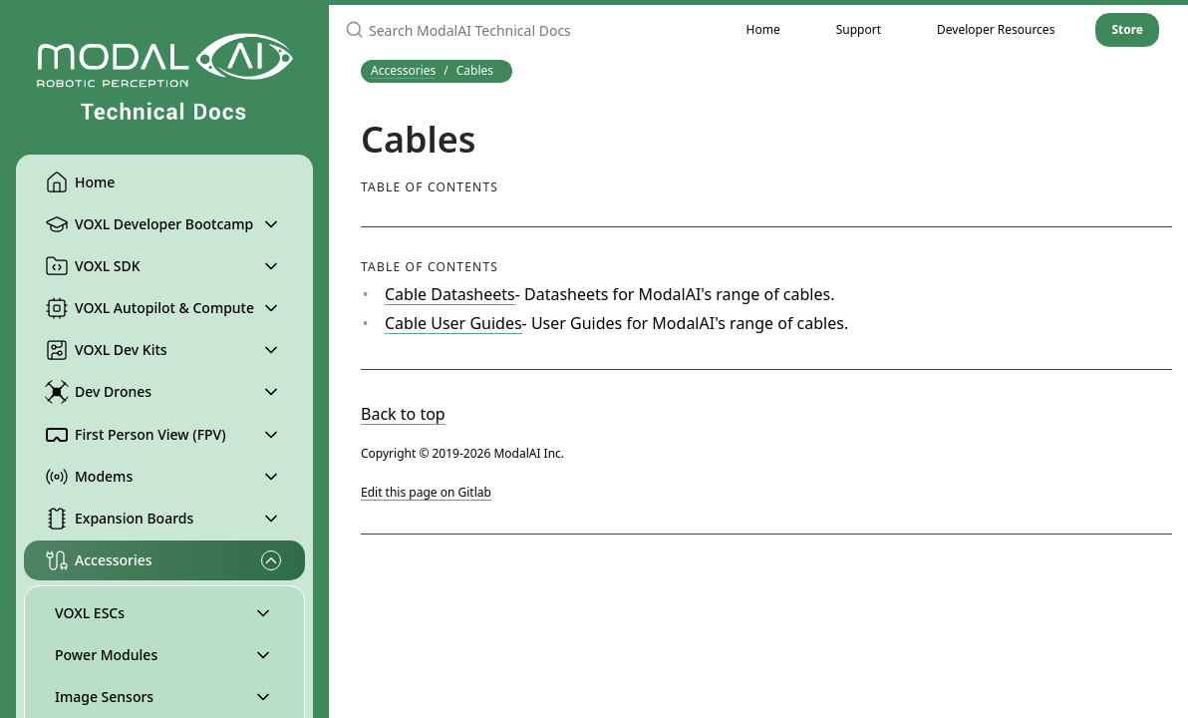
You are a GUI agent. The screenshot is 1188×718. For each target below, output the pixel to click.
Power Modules (106, 654)
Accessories (98, 560)
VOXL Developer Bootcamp (149, 224)
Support (858, 29)
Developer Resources (995, 29)
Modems (89, 477)
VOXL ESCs (90, 612)
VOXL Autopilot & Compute (149, 308)
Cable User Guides (453, 323)
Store (1127, 29)
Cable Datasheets (450, 294)
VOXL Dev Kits (106, 350)
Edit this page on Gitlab (426, 492)
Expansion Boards (119, 519)
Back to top (403, 414)
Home (80, 182)
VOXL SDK (93, 266)
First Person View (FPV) (135, 435)
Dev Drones (98, 392)
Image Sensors (104, 696)
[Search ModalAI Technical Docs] (524, 30)
